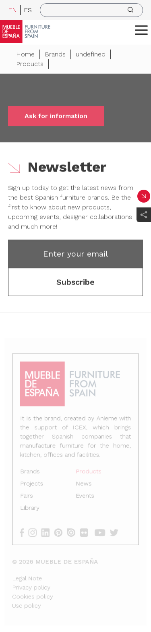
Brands (55, 55)
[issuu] (73, 531)
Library (31, 507)
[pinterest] (61, 531)
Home (25, 55)
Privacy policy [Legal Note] (32, 584)
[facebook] (26, 531)
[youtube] (101, 531)
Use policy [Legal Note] (28, 602)
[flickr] (86, 531)
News (83, 484)
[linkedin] (49, 531)
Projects (33, 484)
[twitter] (114, 531)
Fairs (28, 496)
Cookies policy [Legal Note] (34, 593)
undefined (90, 55)
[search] (91, 10)
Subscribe (75, 283)
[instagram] (36, 531)
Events (84, 496)
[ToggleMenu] (141, 30)
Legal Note (28, 575)
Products (29, 65)
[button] (141, 30)
